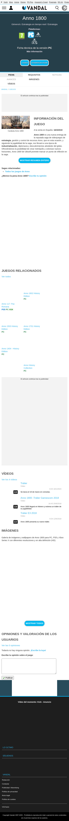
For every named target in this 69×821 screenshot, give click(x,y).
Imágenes (34, 79)
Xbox (11, 2)
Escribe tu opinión (38, 176)
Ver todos (6, 276)
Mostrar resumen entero (34, 160)
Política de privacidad (10, 791)
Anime (16, 2)
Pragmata (52, 2)
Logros (25, 63)
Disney (23, 2)
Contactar (5, 784)
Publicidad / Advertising (10, 788)
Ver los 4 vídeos (9, 479)
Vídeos (11, 84)
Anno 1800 (34, 18)
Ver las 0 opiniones (11, 645)
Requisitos (34, 75)
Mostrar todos (34, 623)
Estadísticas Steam (39, 63)
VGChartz (5, 807)
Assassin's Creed (41, 2)
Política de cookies (9, 799)
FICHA (11, 75)
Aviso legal (6, 795)
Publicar (8, 678)
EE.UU (60, 2)
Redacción (6, 780)
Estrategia (52, 24)
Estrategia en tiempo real (34, 24)
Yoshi (6, 2)
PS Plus (30, 2)
